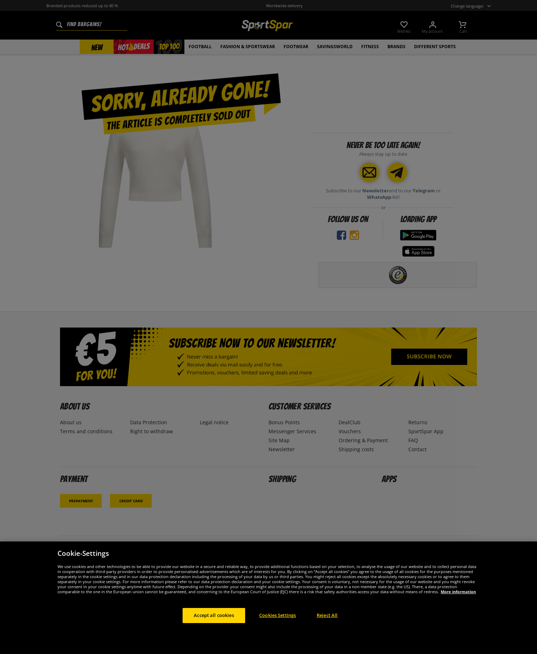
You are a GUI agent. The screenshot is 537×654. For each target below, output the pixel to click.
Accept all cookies (214, 615)
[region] (268, 597)
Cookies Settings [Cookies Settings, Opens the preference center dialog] (277, 615)
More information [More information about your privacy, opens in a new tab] (458, 591)
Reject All (327, 615)
